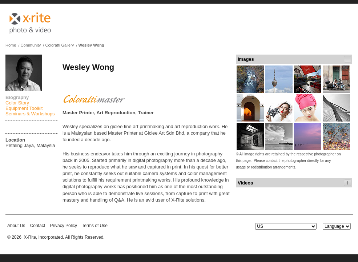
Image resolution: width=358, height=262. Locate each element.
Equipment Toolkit (24, 108)
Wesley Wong (91, 45)
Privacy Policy (63, 225)
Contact (37, 225)
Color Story (17, 103)
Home (10, 45)
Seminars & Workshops (30, 113)
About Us (16, 225)
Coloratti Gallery (59, 45)
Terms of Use (95, 225)
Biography (17, 97)
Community (31, 45)
